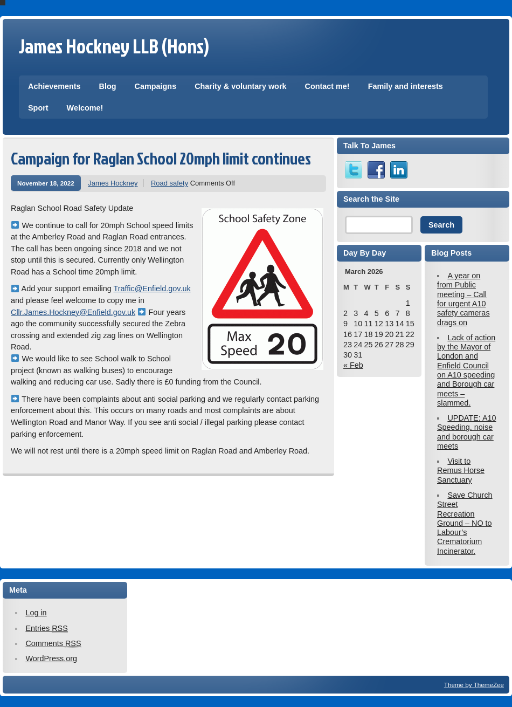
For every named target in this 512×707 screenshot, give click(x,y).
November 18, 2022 (45, 183)
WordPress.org (51, 658)
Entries (46, 628)
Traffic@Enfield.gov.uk (152, 288)
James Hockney (112, 183)
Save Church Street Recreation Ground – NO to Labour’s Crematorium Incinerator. (465, 523)
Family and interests (405, 86)
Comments (53, 643)
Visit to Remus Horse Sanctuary (461, 470)
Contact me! (327, 86)
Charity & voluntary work (240, 86)
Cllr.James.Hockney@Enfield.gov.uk (73, 312)
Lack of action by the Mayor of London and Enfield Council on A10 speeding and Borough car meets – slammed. (466, 370)
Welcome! (85, 108)
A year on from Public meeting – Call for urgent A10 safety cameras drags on (463, 298)
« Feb (353, 365)
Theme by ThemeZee (474, 684)
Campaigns (156, 86)
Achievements (54, 86)
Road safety (169, 183)
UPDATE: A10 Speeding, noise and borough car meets (466, 432)
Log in (35, 612)
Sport (38, 108)
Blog (107, 86)
